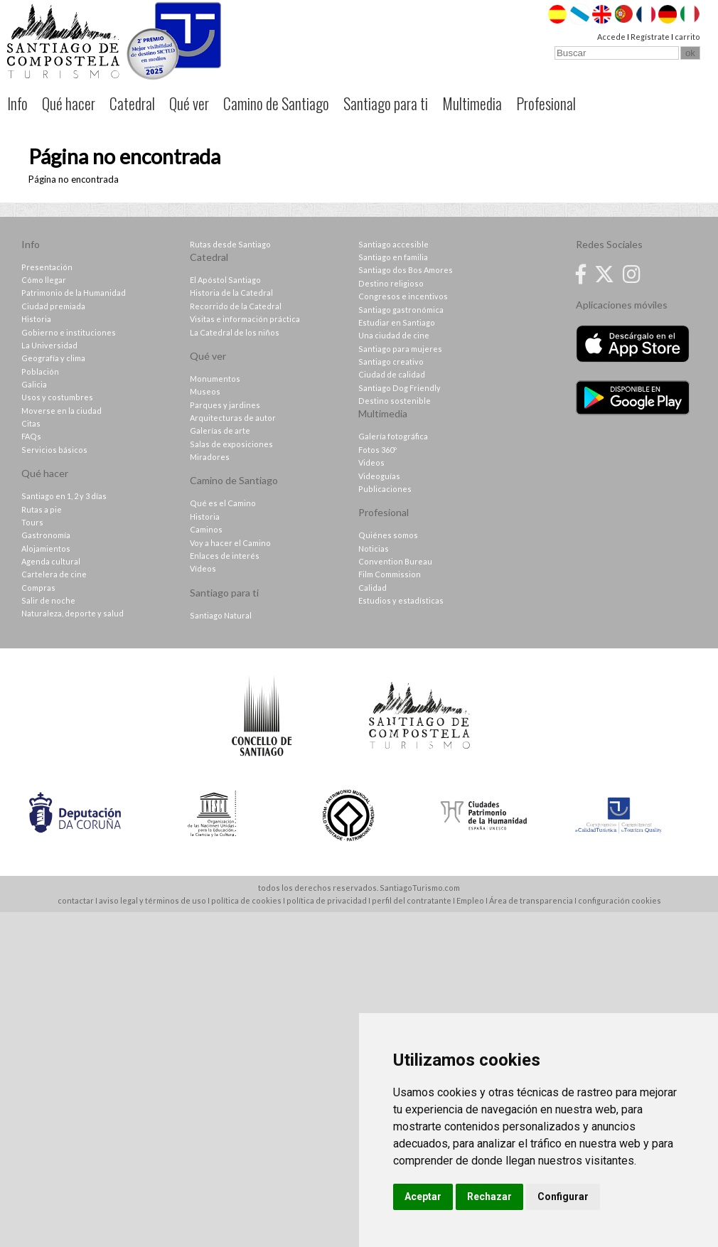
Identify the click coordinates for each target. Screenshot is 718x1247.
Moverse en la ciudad (61, 410)
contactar (76, 900)
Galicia (34, 384)
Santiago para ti (385, 103)
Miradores (210, 456)
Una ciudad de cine (393, 335)
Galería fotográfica (393, 436)
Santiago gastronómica (401, 309)
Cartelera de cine (54, 574)
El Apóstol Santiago (225, 279)
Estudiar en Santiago (396, 322)
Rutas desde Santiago (230, 244)
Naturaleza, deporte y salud (72, 613)
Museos (205, 391)
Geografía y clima (53, 358)
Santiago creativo (391, 361)
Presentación (47, 267)
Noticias (373, 548)
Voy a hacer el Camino (230, 542)
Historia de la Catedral (231, 292)
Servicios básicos (54, 449)
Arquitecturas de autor (233, 417)
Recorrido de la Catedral (236, 306)
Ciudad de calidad (391, 374)
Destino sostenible (394, 400)
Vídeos (203, 568)
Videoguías (379, 476)
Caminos (206, 529)
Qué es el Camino (223, 503)
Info (17, 103)
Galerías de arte (220, 430)
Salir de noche (48, 600)
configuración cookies (619, 900)
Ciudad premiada (53, 306)
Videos (371, 462)
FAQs (31, 436)
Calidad (372, 587)
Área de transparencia (531, 900)
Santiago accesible (393, 244)
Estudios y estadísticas (401, 600)
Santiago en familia (393, 257)
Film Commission (389, 574)
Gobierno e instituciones (68, 332)
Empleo (470, 900)
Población (40, 371)
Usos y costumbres (57, 397)
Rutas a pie (41, 509)
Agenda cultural (50, 561)
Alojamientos (45, 548)
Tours (32, 522)
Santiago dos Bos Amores (405, 269)
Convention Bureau (395, 561)
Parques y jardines (225, 405)
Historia (36, 318)
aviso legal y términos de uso (152, 900)
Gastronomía (45, 535)
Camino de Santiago (276, 103)
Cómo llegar (43, 279)
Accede (611, 36)
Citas (31, 423)
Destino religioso (391, 283)
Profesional (546, 103)
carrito (687, 36)
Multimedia (472, 103)
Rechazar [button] (489, 1196)
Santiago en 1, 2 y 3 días (64, 496)
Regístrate (650, 36)
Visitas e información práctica (245, 318)
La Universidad (49, 345)
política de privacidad (326, 900)
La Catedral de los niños (234, 332)
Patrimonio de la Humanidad (73, 292)
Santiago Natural (221, 615)
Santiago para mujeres (400, 348)
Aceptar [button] (422, 1196)
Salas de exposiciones (231, 444)
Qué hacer (68, 103)
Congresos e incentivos (403, 296)
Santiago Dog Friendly (399, 387)
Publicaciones (385, 488)
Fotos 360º (377, 449)
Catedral (132, 103)
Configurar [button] (563, 1196)
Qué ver (189, 103)
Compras (38, 587)
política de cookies (246, 900)
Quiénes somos (388, 535)
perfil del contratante (411, 900)
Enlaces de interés (224, 555)
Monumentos (215, 378)
